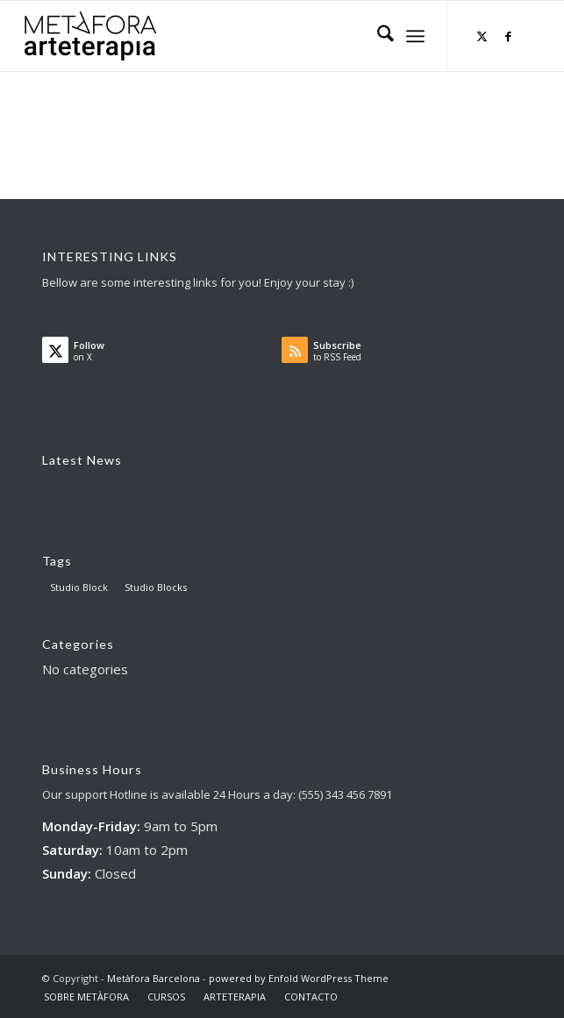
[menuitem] (377, 36)
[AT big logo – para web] (90, 36)
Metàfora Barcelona (153, 978)
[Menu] (415, 36)
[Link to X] (482, 36)
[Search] (377, 36)
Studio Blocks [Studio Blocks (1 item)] (156, 587)
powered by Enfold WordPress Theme (299, 978)
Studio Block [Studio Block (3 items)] (79, 587)
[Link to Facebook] (509, 36)
